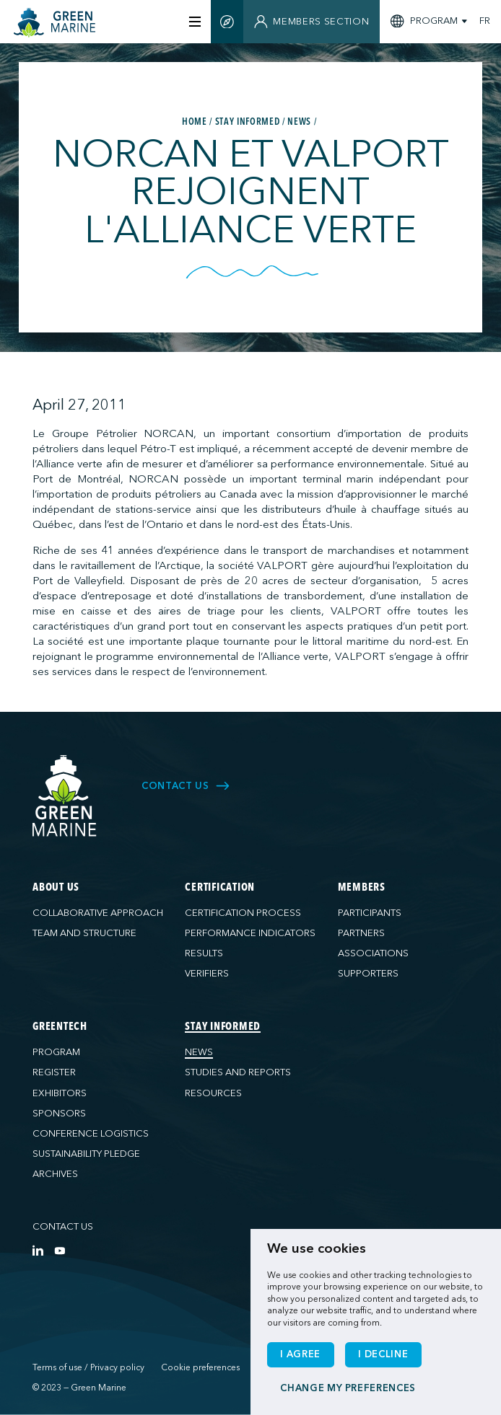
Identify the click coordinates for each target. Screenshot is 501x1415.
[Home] (59, 23)
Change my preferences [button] (348, 1388)
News (199, 1052)
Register (54, 1072)
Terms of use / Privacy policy (88, 1367)
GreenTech (59, 1027)
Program (56, 1052)
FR (484, 21)
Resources (213, 1093)
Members (361, 888)
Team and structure (84, 933)
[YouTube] (59, 1250)
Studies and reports (238, 1072)
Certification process (243, 913)
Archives (55, 1174)
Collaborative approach (97, 913)
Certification (220, 888)
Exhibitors (59, 1093)
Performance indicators (250, 933)
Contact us (62, 1226)
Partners (361, 933)
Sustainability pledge (86, 1153)
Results (204, 953)
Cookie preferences (200, 1367)
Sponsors (59, 1113)
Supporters (368, 973)
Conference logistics (90, 1133)
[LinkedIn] (37, 1250)
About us (55, 888)
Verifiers (207, 973)
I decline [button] (383, 1354)
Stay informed (223, 1027)
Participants (369, 913)
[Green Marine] (64, 796)
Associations (373, 953)
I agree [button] (300, 1354)
